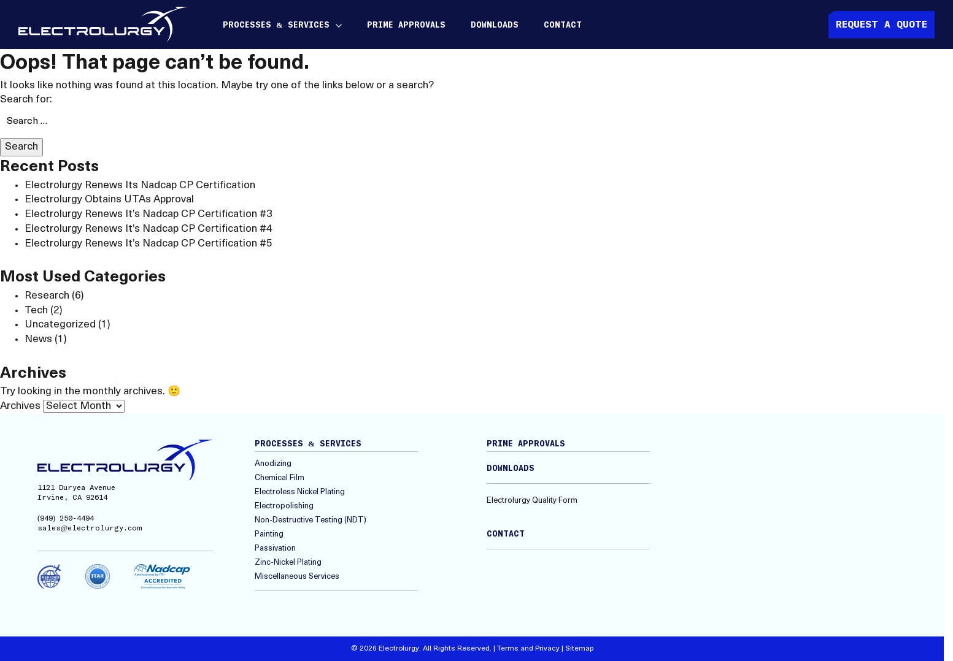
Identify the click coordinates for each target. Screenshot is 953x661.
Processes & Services (276, 25)
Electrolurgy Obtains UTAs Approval (109, 199)
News (38, 339)
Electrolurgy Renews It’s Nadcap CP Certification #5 (148, 244)
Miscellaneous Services (297, 577)
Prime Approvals (406, 25)
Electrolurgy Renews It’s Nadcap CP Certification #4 (148, 229)
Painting (269, 534)
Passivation (275, 548)
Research (47, 296)
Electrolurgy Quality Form (532, 501)
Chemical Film (279, 478)
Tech (36, 310)
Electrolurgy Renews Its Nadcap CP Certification (140, 185)
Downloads (495, 25)
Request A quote (881, 24)
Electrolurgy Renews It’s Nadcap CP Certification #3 (148, 214)
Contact (563, 25)
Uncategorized (60, 324)
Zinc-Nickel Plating (288, 563)
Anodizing (273, 464)
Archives (20, 406)
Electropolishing (284, 506)
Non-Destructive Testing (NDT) (310, 520)
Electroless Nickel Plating (300, 492)
